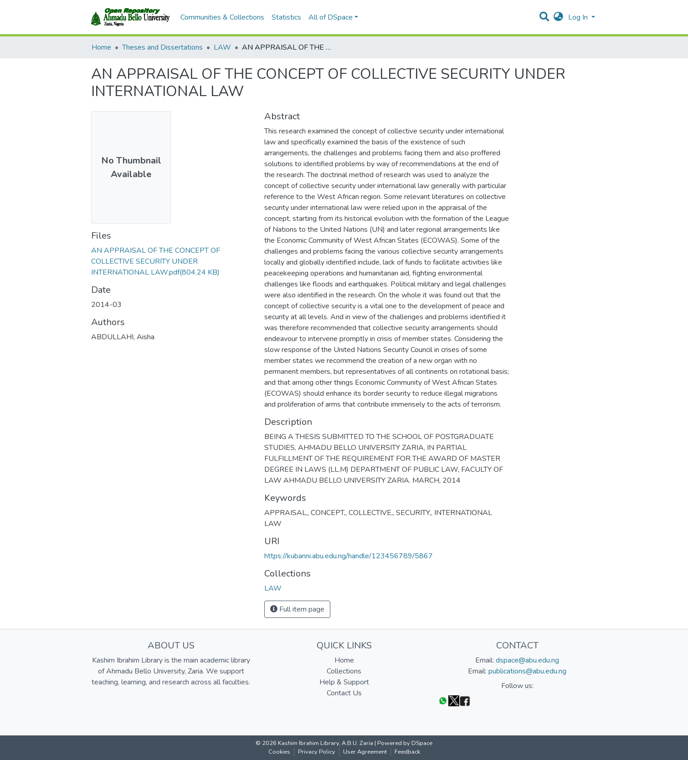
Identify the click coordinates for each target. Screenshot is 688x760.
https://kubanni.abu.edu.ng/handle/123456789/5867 (348, 556)
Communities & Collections (222, 17)
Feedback (407, 752)
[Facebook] (464, 700)
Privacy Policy (316, 752)
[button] (558, 17)
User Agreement (365, 752)
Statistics (286, 17)
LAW (222, 47)
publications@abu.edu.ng (527, 671)
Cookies (279, 752)
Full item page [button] (297, 609)
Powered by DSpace (404, 743)
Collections (344, 671)
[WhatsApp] (442, 700)
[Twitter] (453, 700)
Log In (579, 17)
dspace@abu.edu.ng (527, 660)
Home (101, 47)
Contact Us (344, 693)
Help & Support (344, 682)
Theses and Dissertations (162, 47)
